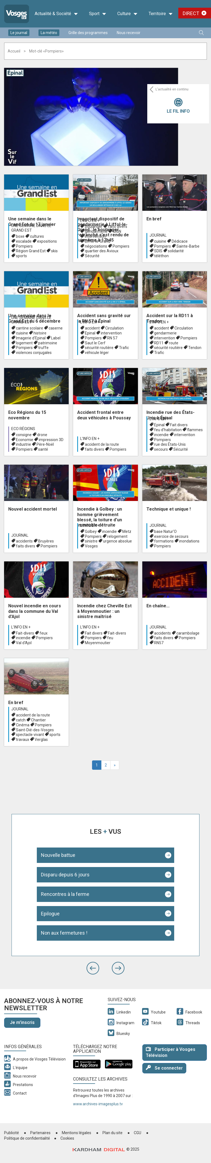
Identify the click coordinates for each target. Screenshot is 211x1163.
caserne (56, 328)
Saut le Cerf (95, 343)
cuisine (160, 241)
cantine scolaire (29, 328)
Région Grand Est (31, 251)
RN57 (158, 643)
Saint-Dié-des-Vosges (35, 730)
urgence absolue (117, 541)
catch (21, 720)
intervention (95, 236)
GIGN (117, 231)
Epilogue (50, 913)
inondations (189, 541)
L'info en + (89, 220)
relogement (117, 536)
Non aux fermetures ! (64, 933)
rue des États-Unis (170, 444)
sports (21, 256)
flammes (195, 430)
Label (55, 338)
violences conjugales (34, 352)
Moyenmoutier (97, 643)
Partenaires (40, 1133)
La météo (49, 33)
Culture (127, 13)
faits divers (117, 226)
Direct (191, 13)
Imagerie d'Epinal (31, 338)
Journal (157, 235)
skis (54, 251)
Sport (97, 13)
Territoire (161, 13)
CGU (137, 1133)
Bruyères (46, 541)
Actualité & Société (56, 13)
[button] (92, 968)
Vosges (91, 546)
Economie (24, 439)
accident (92, 328)
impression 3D (51, 439)
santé (43, 449)
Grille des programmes (88, 33)
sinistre (91, 541)
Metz (126, 531)
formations (164, 541)
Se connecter (164, 1068)
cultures (37, 236)
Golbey (91, 531)
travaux (22, 739)
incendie (161, 435)
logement (24, 343)
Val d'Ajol (24, 643)
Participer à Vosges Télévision (170, 1052)
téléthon (161, 256)
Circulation (114, 328)
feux (44, 633)
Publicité (11, 1133)
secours (161, 449)
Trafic (124, 347)
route (173, 343)
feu (110, 638)
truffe (43, 347)
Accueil (14, 51)
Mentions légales (76, 1133)
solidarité (176, 251)
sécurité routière (99, 347)
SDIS (158, 251)
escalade (24, 241)
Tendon (194, 347)
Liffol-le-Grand (97, 241)
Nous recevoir (128, 33)
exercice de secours (171, 536)
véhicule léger (97, 352)
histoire (40, 333)
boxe (20, 236)
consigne (24, 435)
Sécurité (92, 256)
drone (42, 435)
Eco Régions (23, 429)
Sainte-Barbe (187, 246)
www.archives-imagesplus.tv (98, 1104)
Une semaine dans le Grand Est (31, 227)
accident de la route (102, 444)
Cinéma (22, 725)
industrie (23, 444)
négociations (96, 246)
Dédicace (180, 241)
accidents (24, 541)
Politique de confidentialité (27, 1138)
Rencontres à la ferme (65, 894)
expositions (47, 241)
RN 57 (112, 338)
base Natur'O (165, 531)
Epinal (90, 333)
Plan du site (112, 1133)
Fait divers (179, 425)
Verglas (41, 739)
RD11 (158, 343)
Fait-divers (25, 633)
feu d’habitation (168, 430)
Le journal (18, 33)
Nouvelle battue (58, 855)
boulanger (93, 226)
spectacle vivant (30, 734)
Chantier (38, 720)
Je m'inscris (22, 1022)
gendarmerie (96, 231)
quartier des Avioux (101, 251)
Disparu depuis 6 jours (65, 874)
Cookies (67, 1138)
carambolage (187, 633)
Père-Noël (45, 444)
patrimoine (47, 343)
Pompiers (24, 246)
